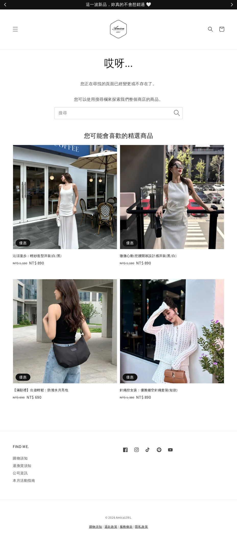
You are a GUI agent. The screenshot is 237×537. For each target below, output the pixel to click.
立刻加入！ (155, 4)
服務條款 (126, 527)
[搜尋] (176, 113)
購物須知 (20, 458)
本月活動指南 (24, 480)
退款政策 (110, 527)
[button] (15, 29)
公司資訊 (20, 473)
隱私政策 (141, 527)
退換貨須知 (22, 465)
